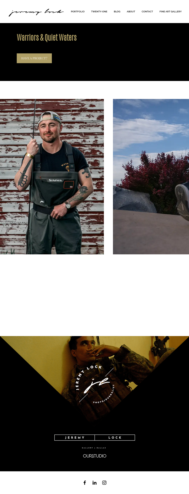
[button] (78, 11)
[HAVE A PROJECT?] (34, 58)
